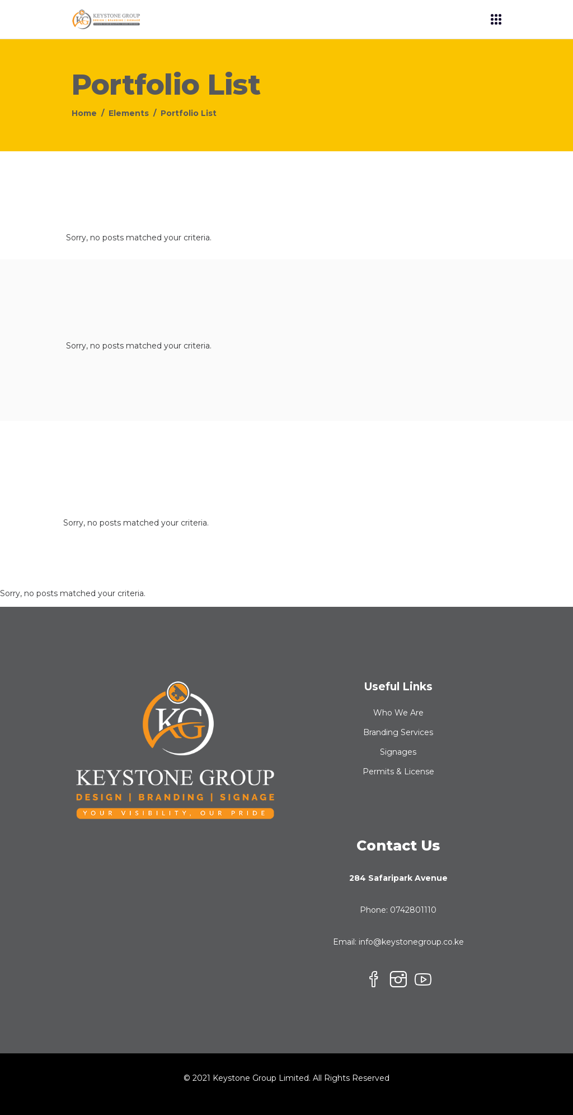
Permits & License (398, 771)
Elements (129, 113)
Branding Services (398, 732)
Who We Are (398, 713)
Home (84, 113)
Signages (398, 752)
